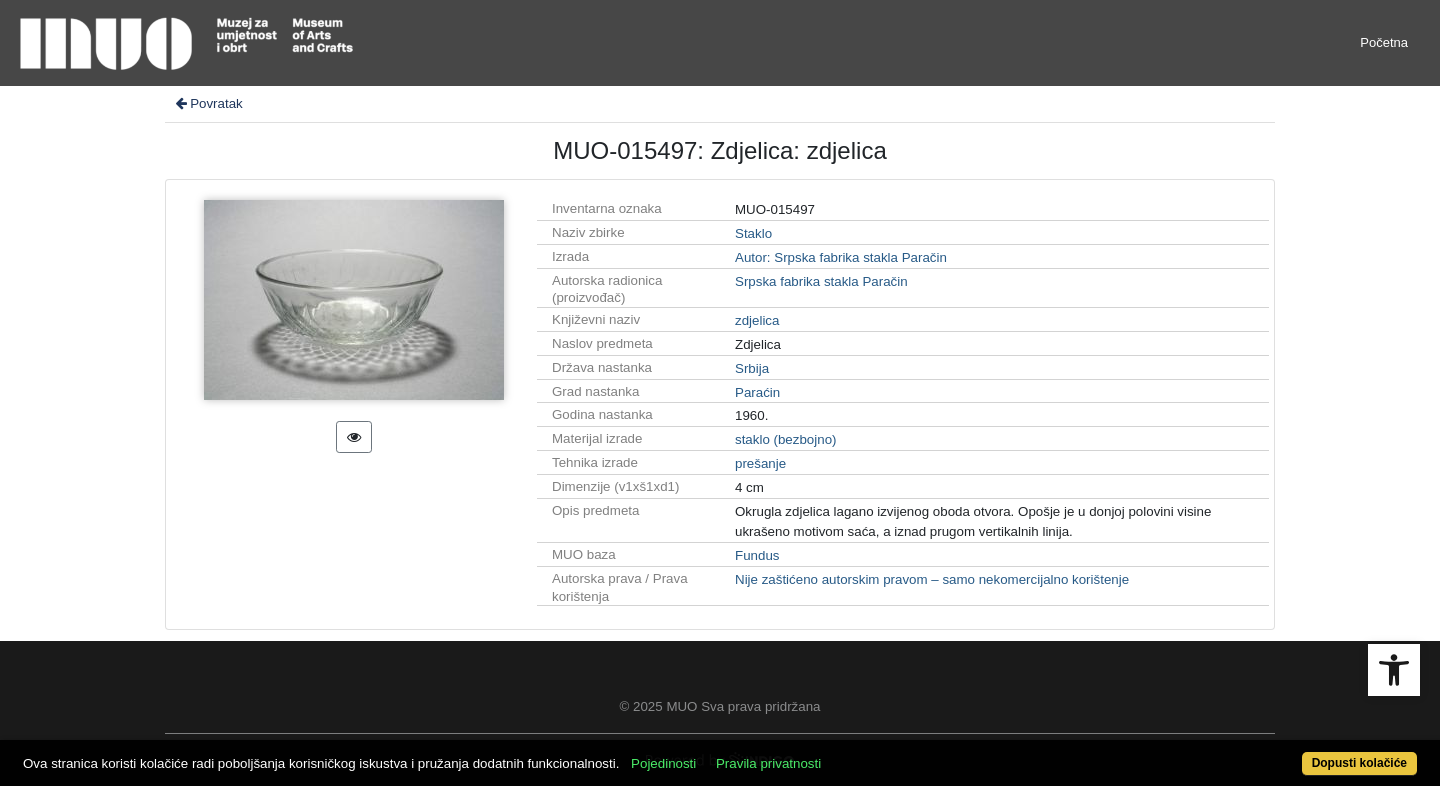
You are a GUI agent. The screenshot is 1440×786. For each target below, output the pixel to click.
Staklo (753, 233)
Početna (1384, 42)
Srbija (752, 368)
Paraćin (757, 392)
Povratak (208, 103)
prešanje (760, 463)
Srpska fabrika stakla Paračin (821, 281)
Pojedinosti (663, 763)
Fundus (757, 555)
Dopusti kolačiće (1359, 763)
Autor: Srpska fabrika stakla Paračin (841, 257)
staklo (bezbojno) (786, 439)
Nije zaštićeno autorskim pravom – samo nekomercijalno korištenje (932, 579)
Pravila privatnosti (768, 763)
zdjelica (757, 320)
